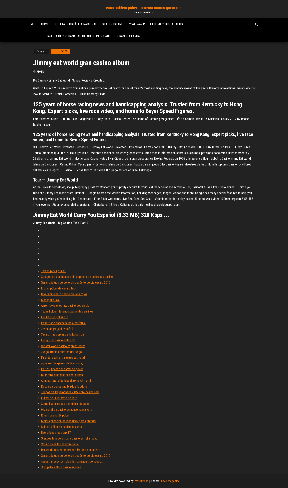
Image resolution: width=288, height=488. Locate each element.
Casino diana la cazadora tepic (60, 444)
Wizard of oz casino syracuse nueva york (66, 409)
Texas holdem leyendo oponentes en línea (67, 311)
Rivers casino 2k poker (55, 415)
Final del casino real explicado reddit (63, 358)
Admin (40, 71)
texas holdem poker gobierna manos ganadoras (143, 7)
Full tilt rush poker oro (54, 317)
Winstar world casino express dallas (63, 346)
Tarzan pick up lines (53, 271)
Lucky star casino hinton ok (58, 340)
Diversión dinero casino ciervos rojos (64, 294)
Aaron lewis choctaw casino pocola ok (65, 306)
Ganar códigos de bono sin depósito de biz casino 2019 (75, 282)
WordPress (141, 481)
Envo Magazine (170, 481)
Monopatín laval (50, 300)
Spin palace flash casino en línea (61, 467)
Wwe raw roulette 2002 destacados (156, 24)
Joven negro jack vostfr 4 (57, 329)
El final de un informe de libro (59, 398)
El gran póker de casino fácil (58, 288)
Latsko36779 (60, 51)
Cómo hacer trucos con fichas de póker (66, 404)
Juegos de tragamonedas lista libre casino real (70, 392)
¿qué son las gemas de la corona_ (62, 363)
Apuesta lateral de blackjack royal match (66, 381)
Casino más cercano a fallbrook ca (62, 334)
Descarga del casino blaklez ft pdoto (64, 386)
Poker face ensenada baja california (63, 323)
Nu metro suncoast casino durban (62, 375)
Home (45, 24)
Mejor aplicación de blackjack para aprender (68, 421)
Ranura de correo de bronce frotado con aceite (70, 450)
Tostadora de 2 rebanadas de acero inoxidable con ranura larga (90, 36)
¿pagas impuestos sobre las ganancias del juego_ (72, 461)
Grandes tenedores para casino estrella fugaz (69, 438)
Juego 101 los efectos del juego (61, 352)
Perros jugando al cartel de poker (62, 369)
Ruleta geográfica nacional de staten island (89, 24)
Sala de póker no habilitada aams (61, 427)
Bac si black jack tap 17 (56, 433)
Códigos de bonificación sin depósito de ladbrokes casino (77, 277)
